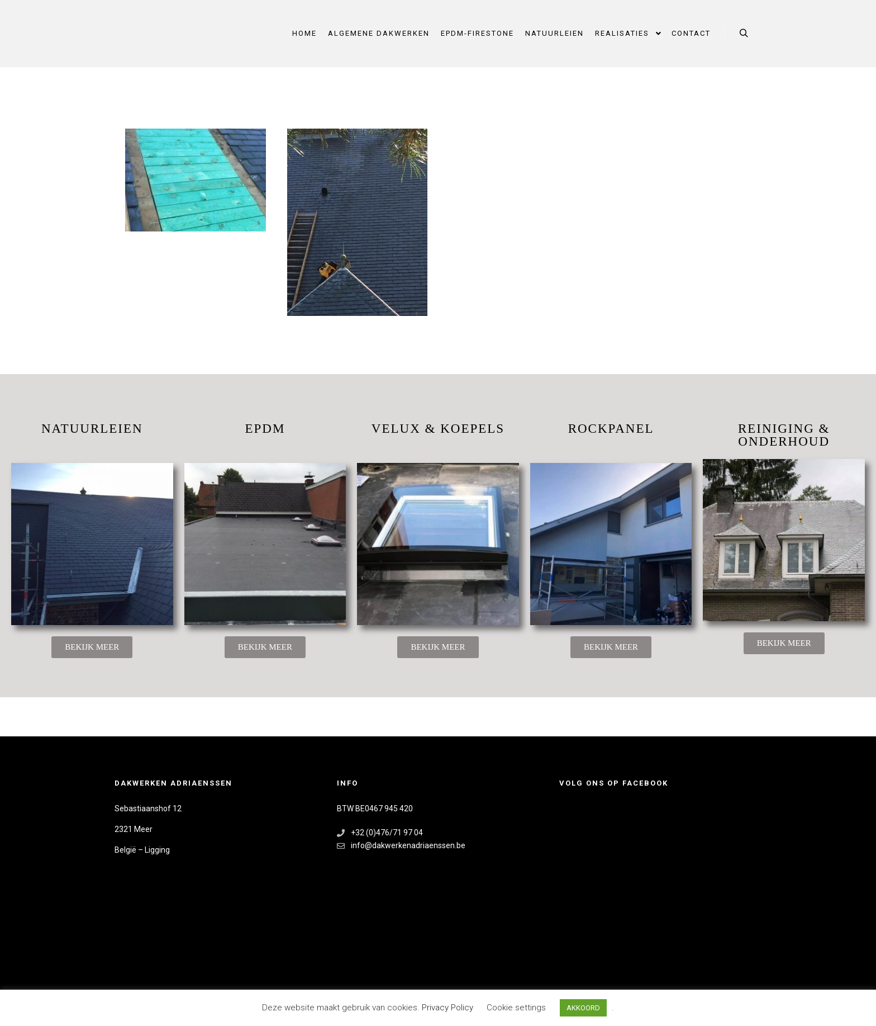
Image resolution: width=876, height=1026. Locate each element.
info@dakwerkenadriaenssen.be (401, 845)
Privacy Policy (448, 1008)
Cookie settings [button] (516, 1008)
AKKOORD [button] (583, 1008)
